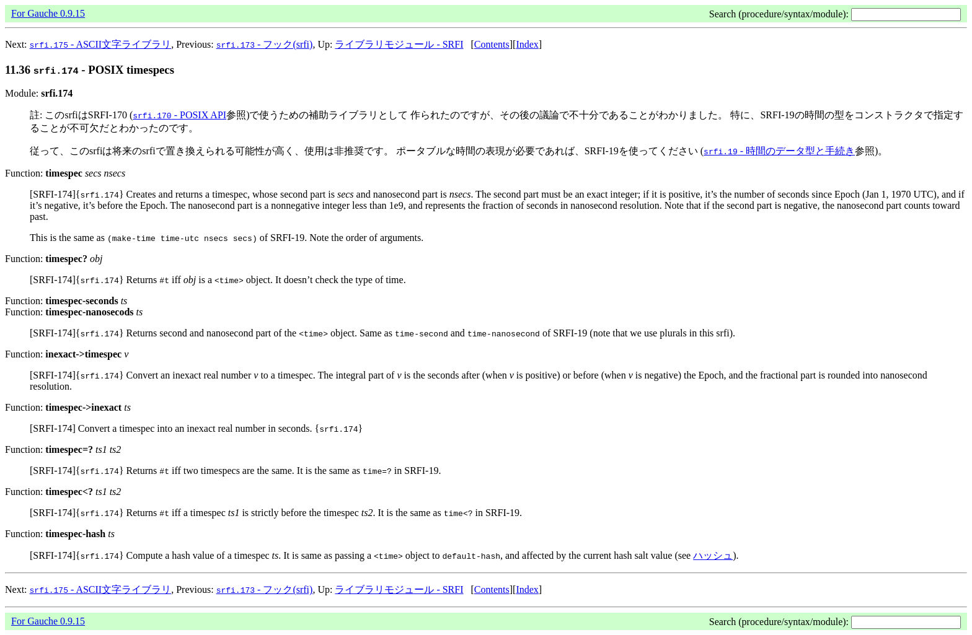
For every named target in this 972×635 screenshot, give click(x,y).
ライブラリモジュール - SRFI (399, 44)
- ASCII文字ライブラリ (101, 44)
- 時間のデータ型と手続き (779, 151)
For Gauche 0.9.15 (48, 13)
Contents (492, 44)
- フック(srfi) (264, 44)
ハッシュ (713, 555)
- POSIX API (179, 115)
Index (527, 44)
